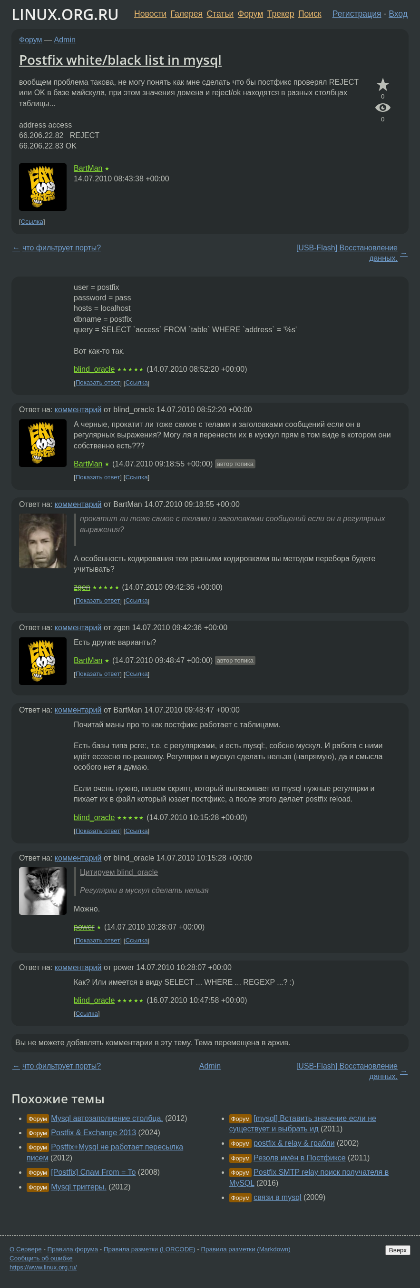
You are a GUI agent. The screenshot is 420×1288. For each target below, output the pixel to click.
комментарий (78, 410)
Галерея (187, 14)
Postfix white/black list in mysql (120, 59)
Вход (398, 14)
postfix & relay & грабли (294, 1143)
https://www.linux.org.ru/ (43, 1267)
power (84, 927)
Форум (250, 14)
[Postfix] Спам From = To (93, 1172)
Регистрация (356, 14)
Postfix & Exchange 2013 (93, 1133)
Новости (150, 14)
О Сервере (26, 1249)
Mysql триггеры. (78, 1187)
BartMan (88, 168)
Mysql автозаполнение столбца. (107, 1118)
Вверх (398, 1250)
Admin (65, 40)
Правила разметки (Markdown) (245, 1249)
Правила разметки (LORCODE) (149, 1249)
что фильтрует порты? (61, 248)
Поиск (310, 14)
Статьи (220, 14)
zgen (82, 587)
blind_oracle (94, 369)
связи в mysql (277, 1197)
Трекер (280, 14)
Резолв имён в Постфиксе (299, 1158)
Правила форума (73, 1249)
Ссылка (32, 221)
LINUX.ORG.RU (65, 14)
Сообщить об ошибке (41, 1258)
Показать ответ (98, 382)
